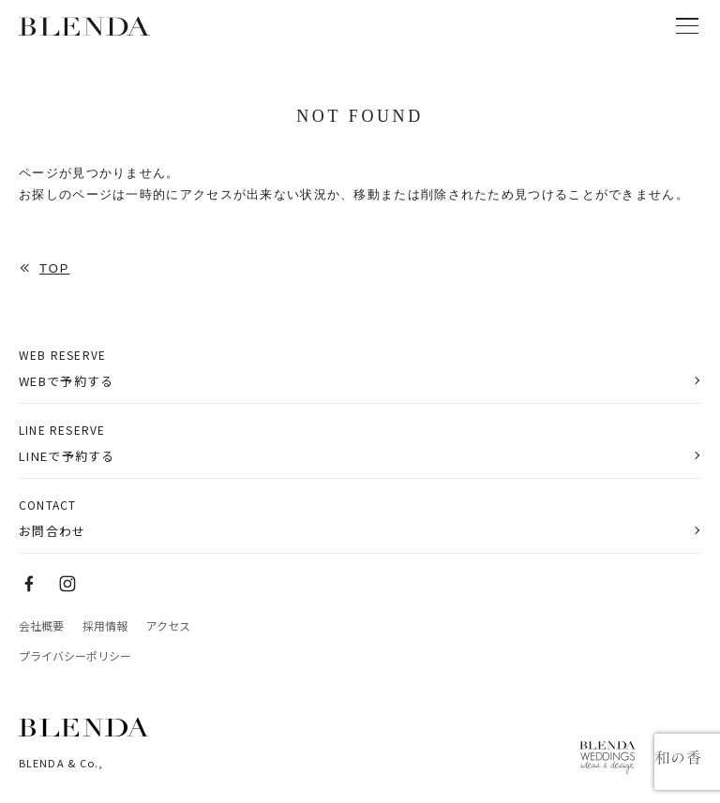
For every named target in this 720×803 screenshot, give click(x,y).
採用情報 (105, 626)
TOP (54, 268)
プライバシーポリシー (75, 656)
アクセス (168, 626)
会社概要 (41, 626)
